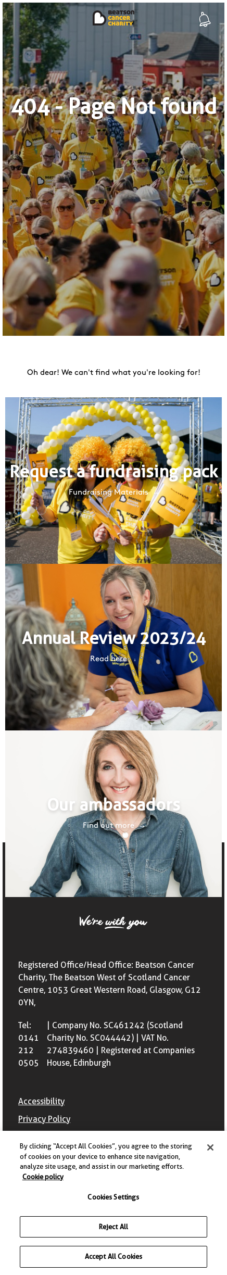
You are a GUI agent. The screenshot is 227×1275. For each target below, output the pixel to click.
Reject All (113, 1228)
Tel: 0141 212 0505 (28, 1044)
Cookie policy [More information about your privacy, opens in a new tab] (43, 1178)
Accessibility (41, 1101)
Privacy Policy (44, 1119)
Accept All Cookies (113, 1258)
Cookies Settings (113, 1198)
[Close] (210, 1149)
